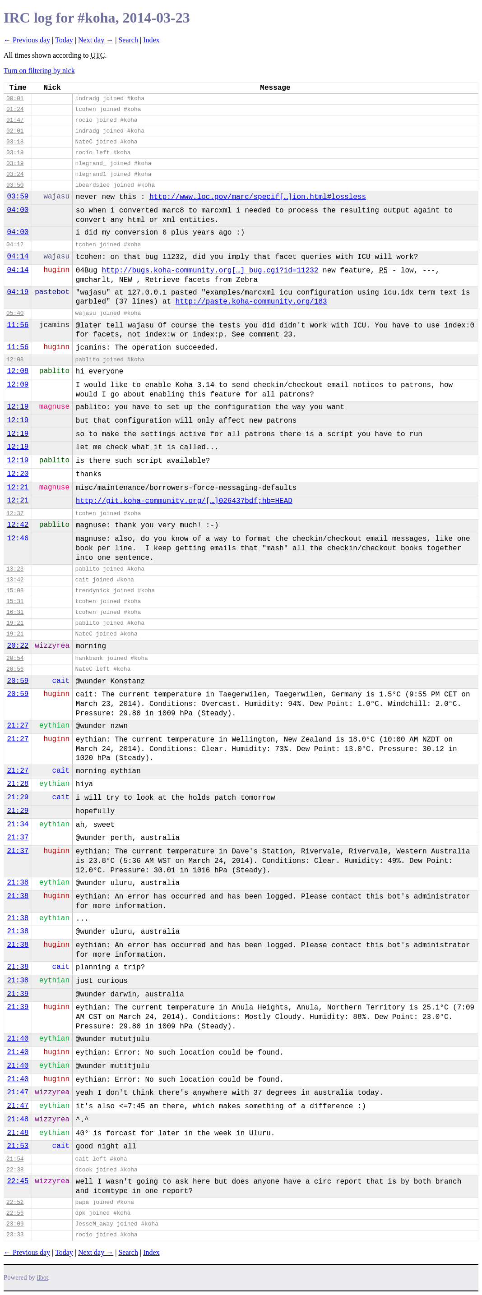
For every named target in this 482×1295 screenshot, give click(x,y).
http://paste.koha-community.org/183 (251, 302)
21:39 (17, 994)
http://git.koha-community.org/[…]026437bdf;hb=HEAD (184, 501)
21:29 (17, 797)
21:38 (17, 883)
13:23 (14, 569)
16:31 (14, 612)
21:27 (17, 726)
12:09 (17, 385)
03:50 (14, 185)
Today (64, 40)
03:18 (14, 141)
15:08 (14, 590)
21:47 (17, 1092)
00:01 (14, 98)
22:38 (14, 1169)
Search (128, 40)
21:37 (17, 838)
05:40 (14, 313)
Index (151, 40)
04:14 (17, 257)
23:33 (14, 1234)
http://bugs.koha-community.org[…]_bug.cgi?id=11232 (210, 271)
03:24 (14, 174)
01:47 (14, 120)
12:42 (17, 525)
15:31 (14, 601)
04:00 (17, 210)
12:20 (17, 474)
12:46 (17, 539)
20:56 (14, 669)
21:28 (17, 784)
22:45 (17, 1181)
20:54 (14, 658)
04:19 (17, 292)
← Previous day (27, 40)
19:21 (14, 623)
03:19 (14, 152)
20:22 (17, 646)
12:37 (14, 513)
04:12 (14, 244)
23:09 (14, 1224)
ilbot (42, 1277)
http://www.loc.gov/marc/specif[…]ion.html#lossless (257, 197)
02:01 (14, 131)
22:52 (14, 1202)
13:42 (14, 579)
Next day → (95, 40)
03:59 (17, 197)
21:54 (14, 1159)
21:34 (17, 824)
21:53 (17, 1146)
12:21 (17, 488)
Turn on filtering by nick (39, 70)
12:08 (14, 359)
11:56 (17, 325)
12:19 (17, 407)
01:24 (14, 109)
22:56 (14, 1213)
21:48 (17, 1119)
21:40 (17, 1039)
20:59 (17, 681)
